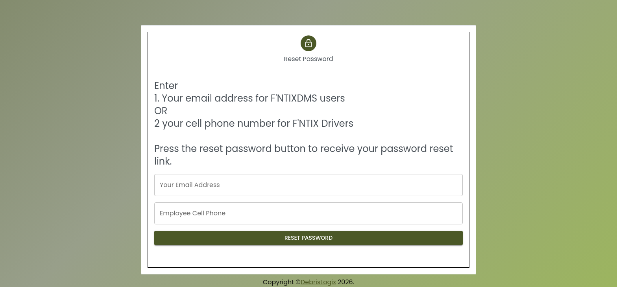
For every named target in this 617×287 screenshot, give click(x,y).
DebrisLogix (318, 282)
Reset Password (308, 238)
